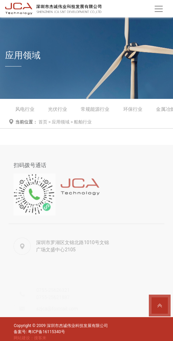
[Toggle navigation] (159, 8)
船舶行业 (83, 121)
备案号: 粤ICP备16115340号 (39, 331)
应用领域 (60, 121)
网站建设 (22, 338)
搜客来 (40, 338)
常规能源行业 (95, 109)
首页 (42, 121)
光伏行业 (57, 109)
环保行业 (132, 109)
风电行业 (24, 109)
